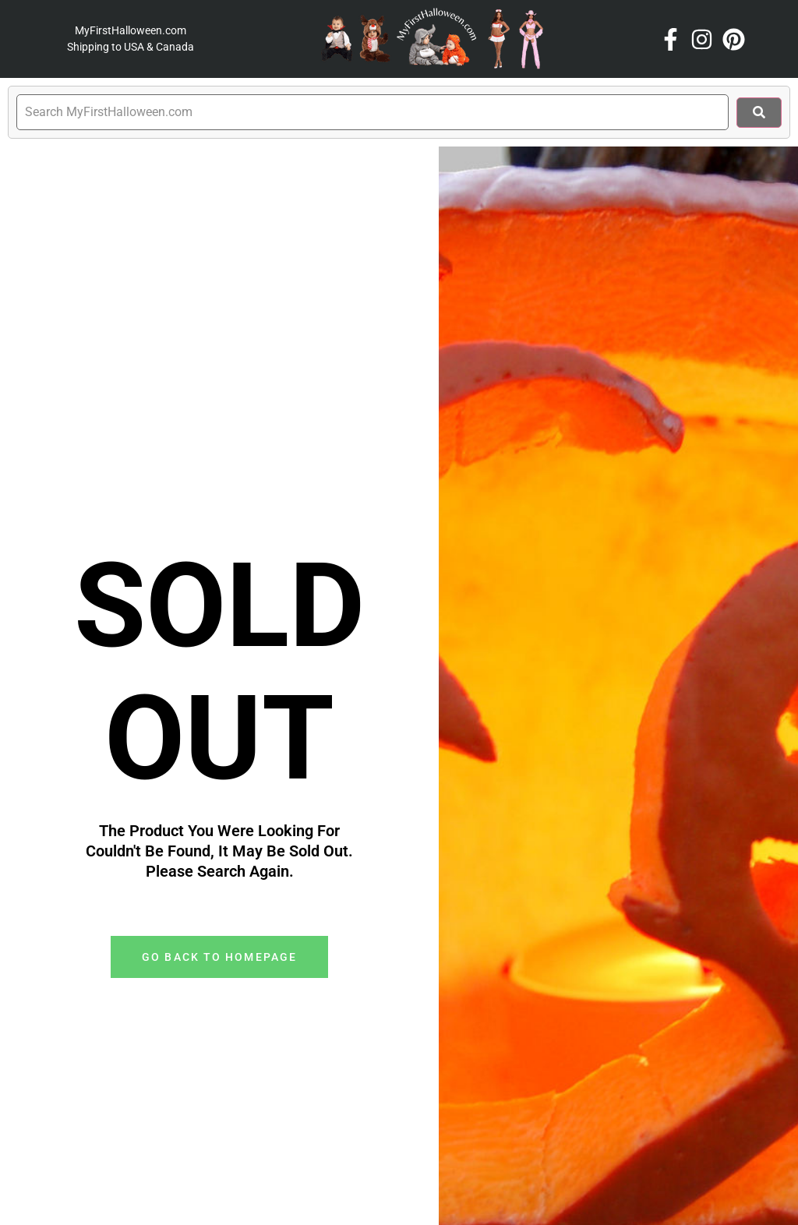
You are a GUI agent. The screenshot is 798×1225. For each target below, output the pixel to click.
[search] (372, 112)
